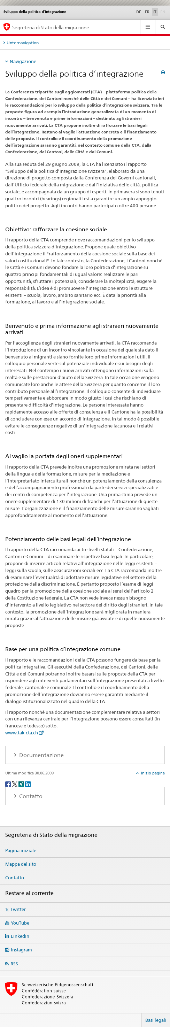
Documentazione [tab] (41, 755)
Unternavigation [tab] (23, 42)
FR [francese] (147, 11)
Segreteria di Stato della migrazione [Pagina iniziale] (50, 27)
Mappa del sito (20, 864)
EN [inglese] (163, 11)
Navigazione (23, 61)
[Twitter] (15, 783)
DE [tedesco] (138, 11)
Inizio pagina (152, 773)
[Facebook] (8, 783)
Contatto (14, 877)
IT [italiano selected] (154, 11)
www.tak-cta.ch (21, 732)
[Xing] (21, 783)
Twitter (18, 909)
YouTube (20, 923)
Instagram (21, 949)
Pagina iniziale (20, 850)
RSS (14, 963)
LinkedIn (20, 936)
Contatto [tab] (30, 796)
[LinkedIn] (28, 783)
